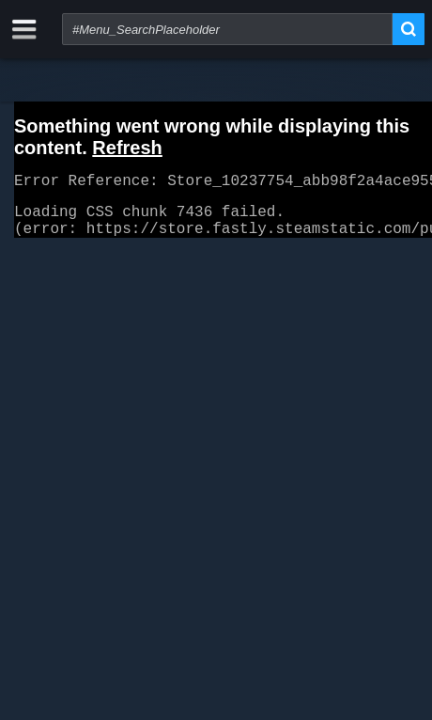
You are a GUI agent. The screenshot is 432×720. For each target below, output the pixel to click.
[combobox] (227, 29)
